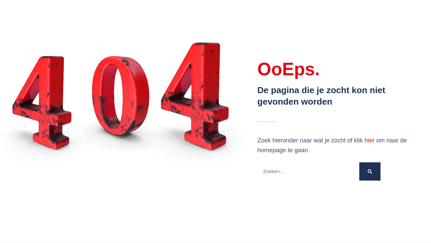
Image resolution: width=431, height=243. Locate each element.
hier (369, 140)
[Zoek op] (369, 171)
